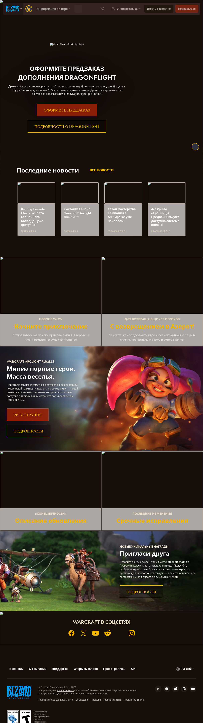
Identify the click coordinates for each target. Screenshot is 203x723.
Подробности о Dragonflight (66, 126)
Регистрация (28, 414)
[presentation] (13, 9)
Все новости (102, 170)
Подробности (28, 431)
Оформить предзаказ (67, 110)
